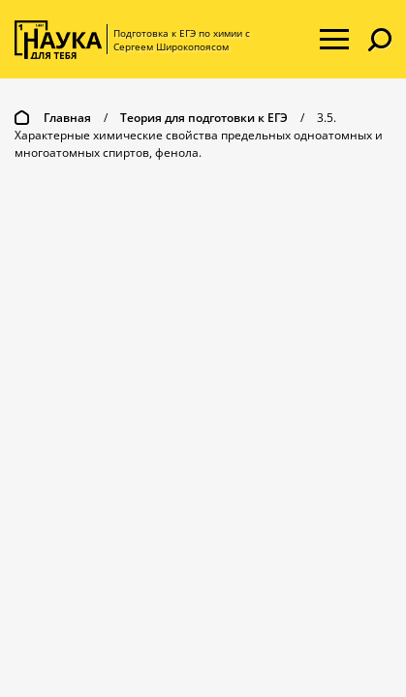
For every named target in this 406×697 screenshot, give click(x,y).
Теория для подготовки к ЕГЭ (204, 117)
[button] (379, 39)
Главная (67, 117)
